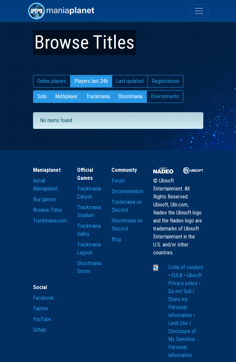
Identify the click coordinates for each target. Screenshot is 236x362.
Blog (116, 239)
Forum (118, 181)
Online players (51, 81)
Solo (42, 96)
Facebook (43, 298)
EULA (177, 275)
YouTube (42, 319)
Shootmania (130, 96)
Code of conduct (185, 267)
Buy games (44, 199)
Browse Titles (47, 210)
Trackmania (98, 96)
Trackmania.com (50, 220)
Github (39, 330)
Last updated (130, 81)
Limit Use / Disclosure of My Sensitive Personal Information (182, 339)
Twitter (40, 308)
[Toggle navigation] (199, 11)
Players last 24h (91, 81)
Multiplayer (66, 96)
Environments (165, 96)
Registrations (165, 81)
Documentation (127, 191)
